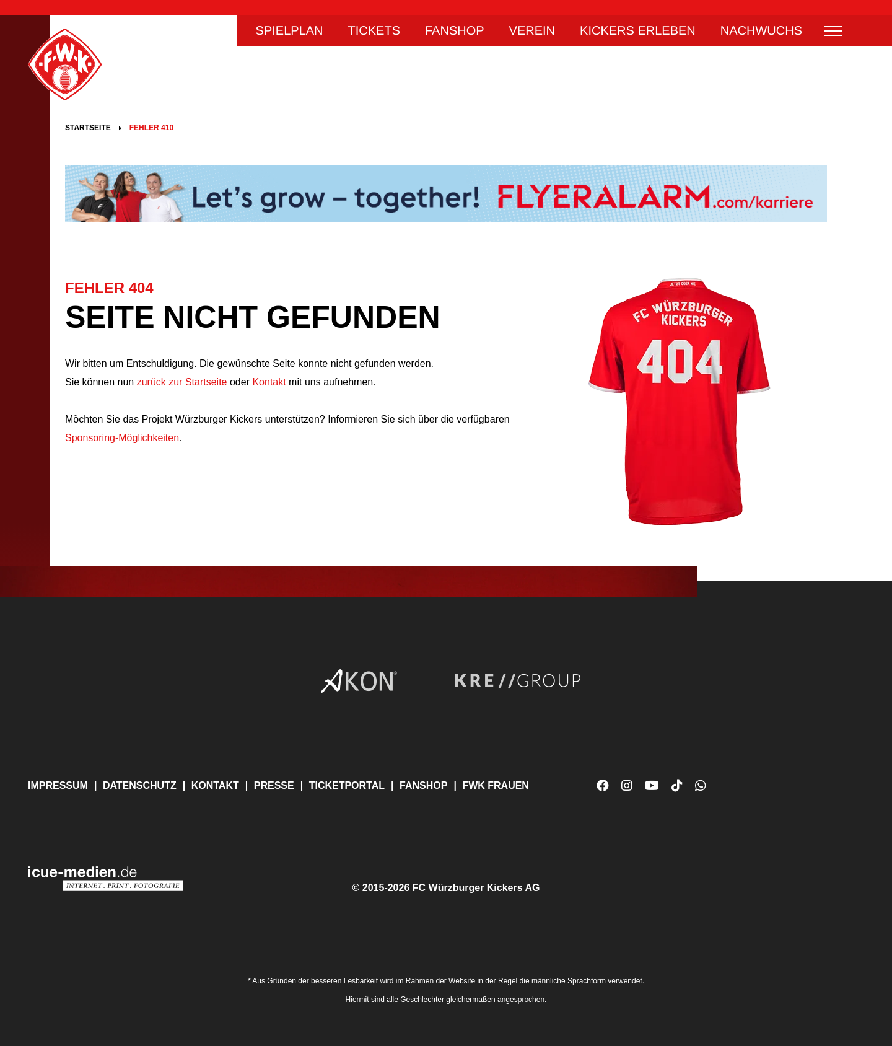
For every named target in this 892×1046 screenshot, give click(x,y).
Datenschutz (140, 785)
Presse (274, 785)
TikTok (677, 790)
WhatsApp (700, 790)
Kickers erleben (638, 31)
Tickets (374, 31)
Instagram (626, 786)
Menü (833, 31)
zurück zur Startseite (180, 382)
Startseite (88, 127)
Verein (532, 31)
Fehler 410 (151, 127)
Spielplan (289, 31)
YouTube (652, 790)
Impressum (58, 785)
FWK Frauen (495, 785)
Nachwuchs (761, 31)
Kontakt (269, 382)
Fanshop (454, 31)
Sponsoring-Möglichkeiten (122, 438)
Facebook (603, 786)
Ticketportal (347, 785)
